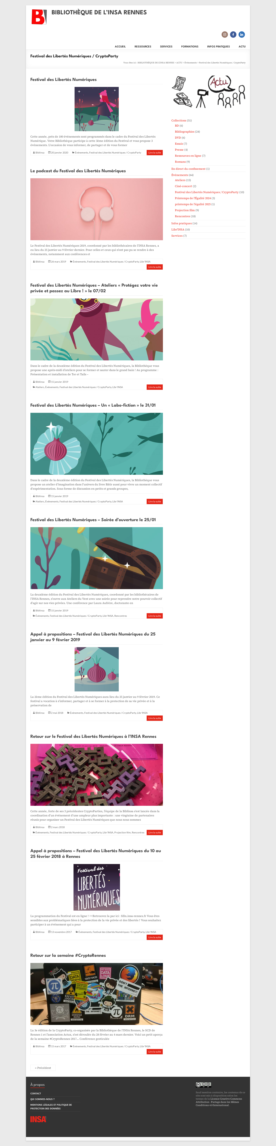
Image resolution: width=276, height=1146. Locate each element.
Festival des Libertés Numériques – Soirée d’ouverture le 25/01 (93, 520)
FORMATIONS (189, 46)
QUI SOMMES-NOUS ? (42, 1099)
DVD (178, 137)
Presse (179, 150)
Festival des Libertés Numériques (63, 80)
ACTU (242, 46)
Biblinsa (40, 152)
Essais (179, 144)
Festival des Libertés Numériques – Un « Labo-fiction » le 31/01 (93, 405)
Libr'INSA (145, 261)
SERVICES (166, 46)
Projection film (122, 832)
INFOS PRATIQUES (218, 46)
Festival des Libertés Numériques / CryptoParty (115, 152)
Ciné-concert (183, 186)
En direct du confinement (188, 169)
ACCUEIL (120, 46)
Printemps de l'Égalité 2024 (193, 198)
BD (177, 125)
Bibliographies (184, 131)
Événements (190, 62)
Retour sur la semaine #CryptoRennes (68, 956)
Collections (178, 120)
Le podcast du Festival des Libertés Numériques (78, 171)
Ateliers (40, 387)
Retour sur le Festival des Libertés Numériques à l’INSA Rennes (93, 737)
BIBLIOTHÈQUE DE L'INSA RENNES (156, 62)
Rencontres (120, 615)
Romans (180, 162)
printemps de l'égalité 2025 (193, 204)
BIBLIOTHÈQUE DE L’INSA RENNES (99, 13)
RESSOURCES (143, 46)
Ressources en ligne (188, 156)
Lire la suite (154, 152)
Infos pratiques (181, 223)
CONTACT (35, 1094)
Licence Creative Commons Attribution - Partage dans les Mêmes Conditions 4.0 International (219, 1102)
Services (177, 236)
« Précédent (43, 1068)
